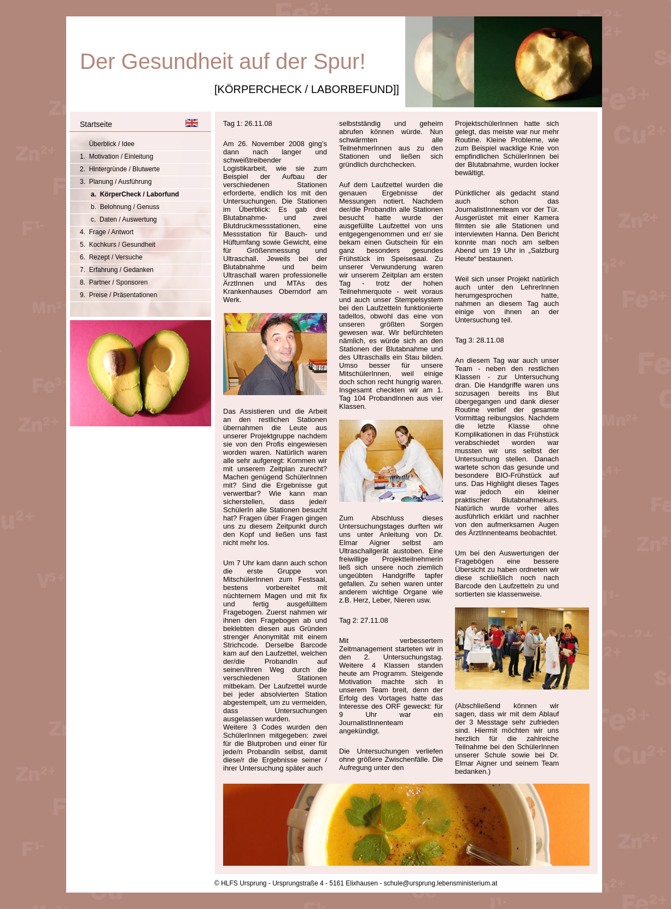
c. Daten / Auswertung (124, 219)
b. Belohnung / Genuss (125, 207)
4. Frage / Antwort (106, 232)
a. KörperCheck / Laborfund (135, 194)
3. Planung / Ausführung (115, 182)
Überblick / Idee (107, 144)
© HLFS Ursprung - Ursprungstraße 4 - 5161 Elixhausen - (298, 883)
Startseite (96, 124)
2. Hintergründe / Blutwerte (120, 169)
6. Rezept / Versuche (111, 257)
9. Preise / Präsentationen (118, 295)
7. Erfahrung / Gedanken (117, 270)
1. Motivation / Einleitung (116, 156)
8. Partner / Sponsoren (114, 282)
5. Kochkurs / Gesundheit (117, 244)
